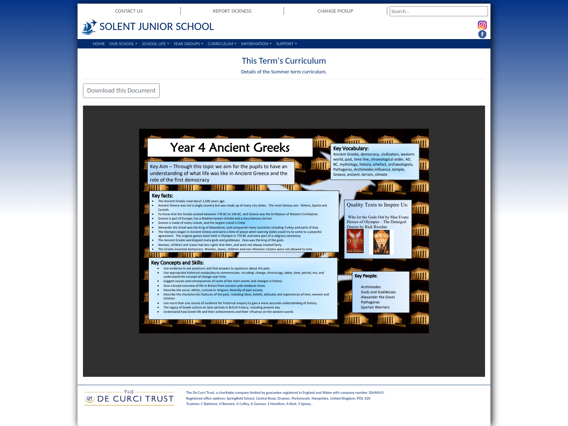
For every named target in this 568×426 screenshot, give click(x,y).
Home (99, 43)
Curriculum (220, 43)
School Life (154, 43)
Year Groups (187, 43)
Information (254, 43)
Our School (121, 43)
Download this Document (121, 90)
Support (284, 43)
